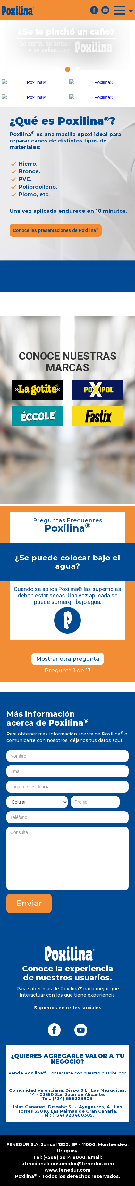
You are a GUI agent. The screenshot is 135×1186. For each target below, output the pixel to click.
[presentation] (80, 925)
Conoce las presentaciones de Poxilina (55, 230)
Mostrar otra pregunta (67, 659)
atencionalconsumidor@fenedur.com (67, 1164)
